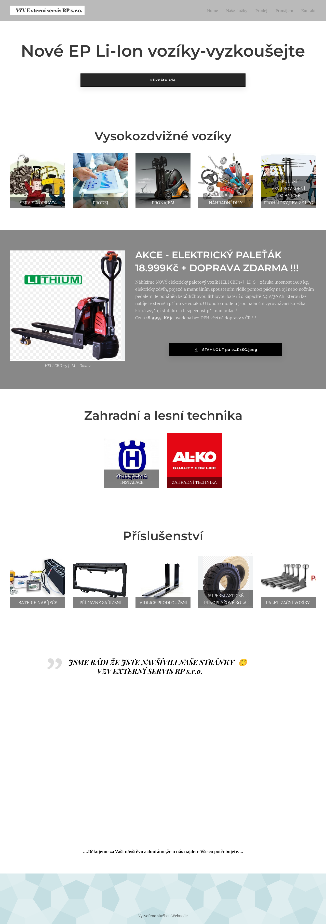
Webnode (179, 916)
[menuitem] (205, 10)
